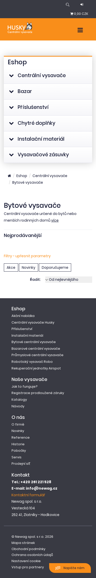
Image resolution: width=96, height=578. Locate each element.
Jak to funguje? (25, 386)
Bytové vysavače (27, 182)
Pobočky (19, 450)
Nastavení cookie (26, 561)
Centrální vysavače (37, 75)
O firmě (18, 424)
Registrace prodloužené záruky (38, 392)
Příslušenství (29, 107)
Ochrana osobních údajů (32, 554)
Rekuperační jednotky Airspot (36, 368)
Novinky (28, 267)
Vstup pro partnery (28, 567)
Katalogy (19, 399)
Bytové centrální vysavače (34, 341)
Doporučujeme (55, 267)
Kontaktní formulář (28, 495)
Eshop (21, 175)
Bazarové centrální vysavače (36, 348)
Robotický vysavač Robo (32, 361)
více (55, 220)
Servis (17, 457)
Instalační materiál (37, 139)
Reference (21, 437)
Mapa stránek (23, 542)
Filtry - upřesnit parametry (27, 256)
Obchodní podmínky (28, 548)
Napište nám (70, 568)
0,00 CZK (79, 13)
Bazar (20, 91)
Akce (11, 267)
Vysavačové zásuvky (39, 154)
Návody (18, 406)
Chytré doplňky (32, 123)
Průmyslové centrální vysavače (37, 355)
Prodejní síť (21, 463)
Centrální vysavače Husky (33, 322)
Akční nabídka (23, 315)
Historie (18, 444)
